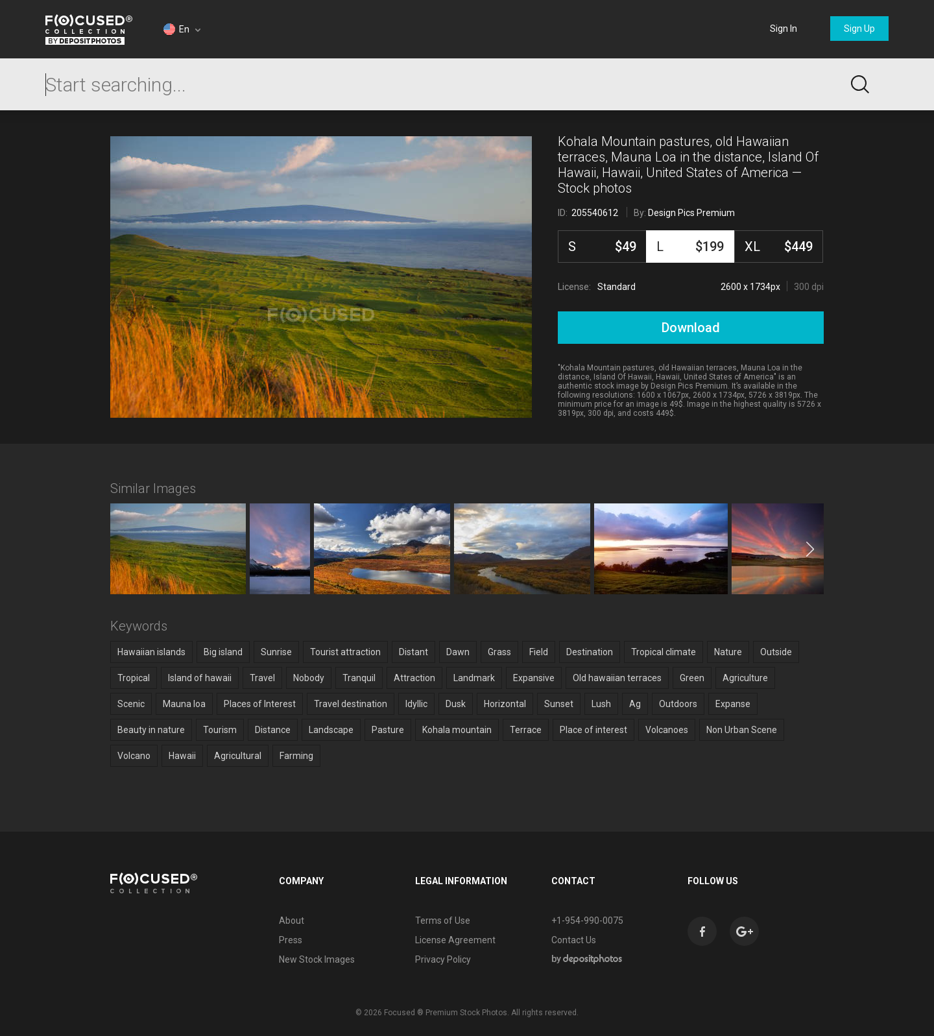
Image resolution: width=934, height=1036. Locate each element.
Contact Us (573, 940)
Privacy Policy (443, 959)
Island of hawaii (200, 678)
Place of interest (593, 730)
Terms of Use (442, 920)
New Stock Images (317, 959)
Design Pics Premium (691, 213)
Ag (635, 704)
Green (692, 678)
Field (538, 652)
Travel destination (350, 704)
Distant (413, 652)
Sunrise (276, 652)
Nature (728, 652)
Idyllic (416, 704)
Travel (262, 678)
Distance (273, 730)
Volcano (133, 756)
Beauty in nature (151, 730)
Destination (589, 652)
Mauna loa (184, 704)
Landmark (474, 678)
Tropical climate (663, 652)
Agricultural (237, 756)
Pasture (388, 730)
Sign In (783, 28)
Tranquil (359, 678)
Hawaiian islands (151, 652)
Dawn (458, 652)
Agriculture (745, 678)
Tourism (220, 730)
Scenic (131, 704)
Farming (296, 756)
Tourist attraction (345, 652)
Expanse (732, 704)
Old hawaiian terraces (617, 678)
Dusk (456, 704)
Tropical (133, 678)
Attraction (414, 678)
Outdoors (678, 704)
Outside (776, 652)
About (291, 920)
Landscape (331, 730)
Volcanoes (666, 730)
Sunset (558, 704)
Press (290, 940)
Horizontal (505, 704)
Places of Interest (260, 704)
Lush (601, 704)
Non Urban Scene (741, 730)
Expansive (534, 678)
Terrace (526, 730)
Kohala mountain (457, 730)
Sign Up (859, 28)
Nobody (308, 678)
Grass (499, 652)
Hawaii (182, 756)
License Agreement (455, 940)
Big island (223, 652)
